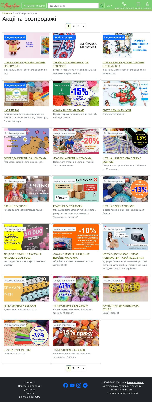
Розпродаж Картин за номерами (25, 158)
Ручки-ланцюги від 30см (20, 305)
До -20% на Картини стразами (72, 158)
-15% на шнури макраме (68, 110)
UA (108, 5)
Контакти (29, 382)
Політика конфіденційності (122, 393)
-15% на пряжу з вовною (69, 350)
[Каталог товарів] (34, 5)
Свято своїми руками (117, 110)
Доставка (29, 389)
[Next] (83, 26)
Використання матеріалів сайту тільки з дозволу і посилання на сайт (123, 386)
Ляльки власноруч (16, 206)
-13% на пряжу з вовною (118, 206)
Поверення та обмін (29, 386)
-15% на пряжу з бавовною (70, 305)
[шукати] (101, 5)
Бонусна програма (29, 396)
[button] (138, 6)
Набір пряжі (11, 110)
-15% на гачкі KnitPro (17, 350)
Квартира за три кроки (67, 206)
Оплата (30, 393)
